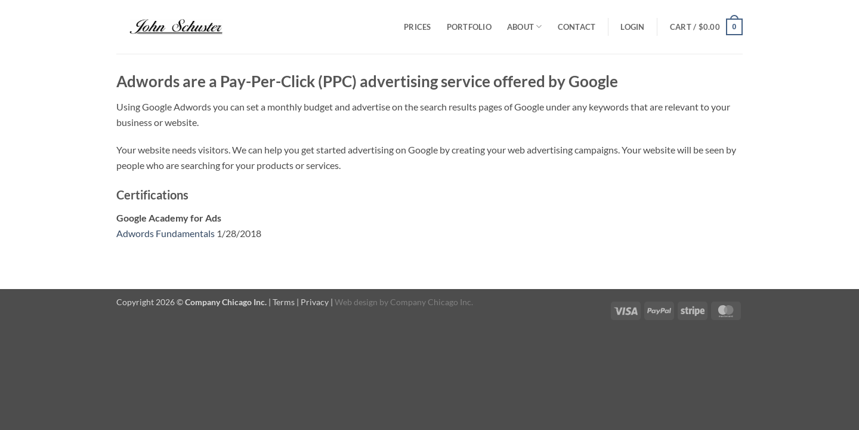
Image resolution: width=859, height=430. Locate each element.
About (524, 26)
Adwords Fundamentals (165, 233)
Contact (577, 27)
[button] (632, 27)
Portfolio (469, 27)
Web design (356, 302)
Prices (417, 27)
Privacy (315, 302)
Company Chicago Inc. (431, 302)
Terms (284, 302)
